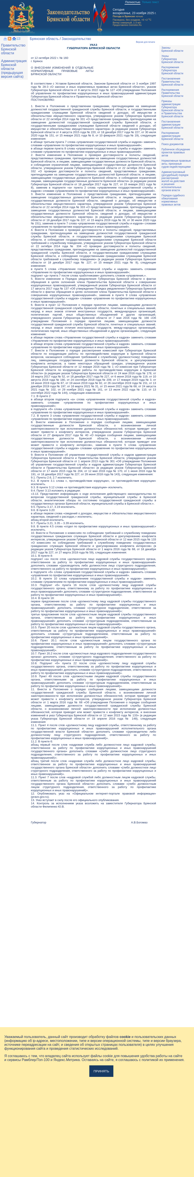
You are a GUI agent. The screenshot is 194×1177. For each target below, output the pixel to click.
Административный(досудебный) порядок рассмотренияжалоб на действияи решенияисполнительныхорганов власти (174, 181)
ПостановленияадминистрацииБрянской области (172, 124)
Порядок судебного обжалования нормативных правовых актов (173, 200)
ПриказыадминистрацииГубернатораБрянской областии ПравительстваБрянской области (172, 109)
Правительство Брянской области (13, 49)
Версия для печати (145, 42)
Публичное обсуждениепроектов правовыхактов (175, 152)
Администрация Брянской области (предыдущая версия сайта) (14, 68)
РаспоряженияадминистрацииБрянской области (172, 136)
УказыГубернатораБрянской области (172, 59)
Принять (101, 1071)
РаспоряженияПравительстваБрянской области (172, 93)
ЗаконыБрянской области (172, 49)
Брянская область (44, 39)
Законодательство (76, 39)
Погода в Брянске (124, 16)
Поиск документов (172, 144)
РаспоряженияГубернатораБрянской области (172, 70)
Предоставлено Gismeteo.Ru (127, 25)
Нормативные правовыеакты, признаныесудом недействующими (176, 163)
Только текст (150, 2)
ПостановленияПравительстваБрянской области (172, 81)
